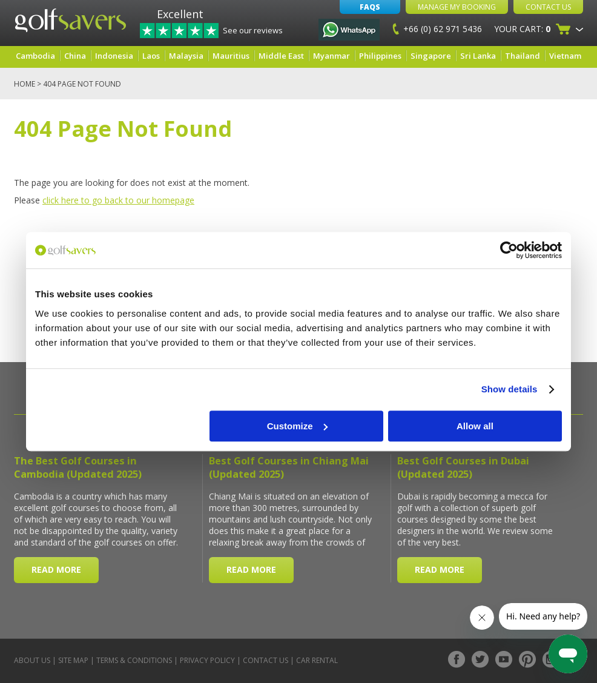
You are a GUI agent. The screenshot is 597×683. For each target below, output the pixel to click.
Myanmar (331, 55)
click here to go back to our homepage (118, 200)
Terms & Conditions (134, 660)
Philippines (380, 55)
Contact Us (548, 7)
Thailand (522, 55)
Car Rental (317, 660)
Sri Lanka (478, 55)
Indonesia (114, 55)
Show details (509, 389)
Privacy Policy (207, 660)
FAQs (370, 7)
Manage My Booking (457, 7)
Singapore (431, 55)
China (75, 55)
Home (24, 84)
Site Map (73, 660)
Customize (297, 426)
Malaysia (186, 55)
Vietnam (565, 55)
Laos (151, 55)
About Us (32, 660)
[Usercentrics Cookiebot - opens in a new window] (509, 250)
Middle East (281, 55)
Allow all (475, 426)
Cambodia (35, 55)
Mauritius (231, 55)
